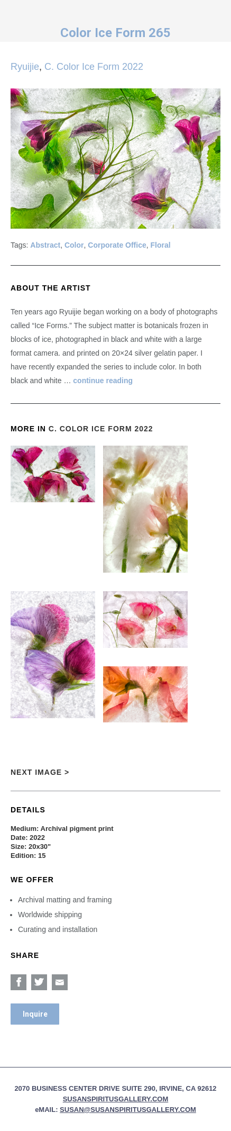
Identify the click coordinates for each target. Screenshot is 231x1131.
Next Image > (40, 772)
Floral (161, 245)
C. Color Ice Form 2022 (93, 66)
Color (74, 245)
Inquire (35, 1014)
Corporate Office (117, 245)
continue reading (103, 380)
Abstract (45, 245)
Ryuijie (25, 66)
